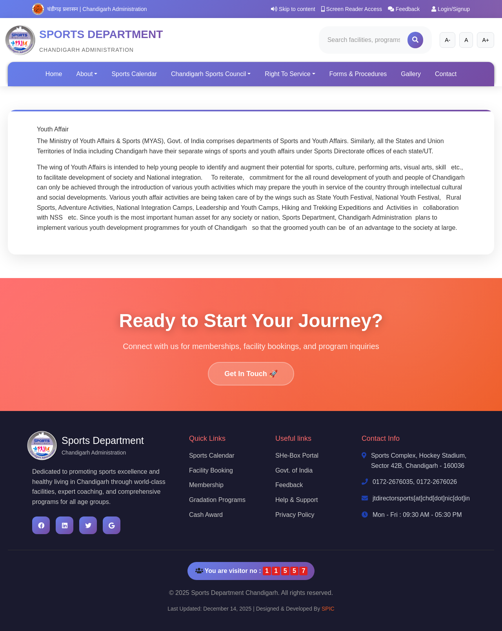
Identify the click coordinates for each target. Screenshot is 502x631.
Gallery (411, 74)
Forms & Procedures (358, 74)
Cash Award (206, 514)
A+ (485, 40)
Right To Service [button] (287, 74)
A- (447, 40)
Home (53, 74)
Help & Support (296, 499)
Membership (206, 485)
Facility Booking (211, 470)
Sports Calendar (134, 74)
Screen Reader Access (351, 9)
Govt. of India (294, 470)
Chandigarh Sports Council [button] (208, 74)
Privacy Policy (295, 514)
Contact (446, 74)
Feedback (404, 9)
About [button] (84, 74)
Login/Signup (450, 9)
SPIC (328, 609)
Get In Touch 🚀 (251, 374)
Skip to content (293, 9)
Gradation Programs (217, 499)
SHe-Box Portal (296, 455)
